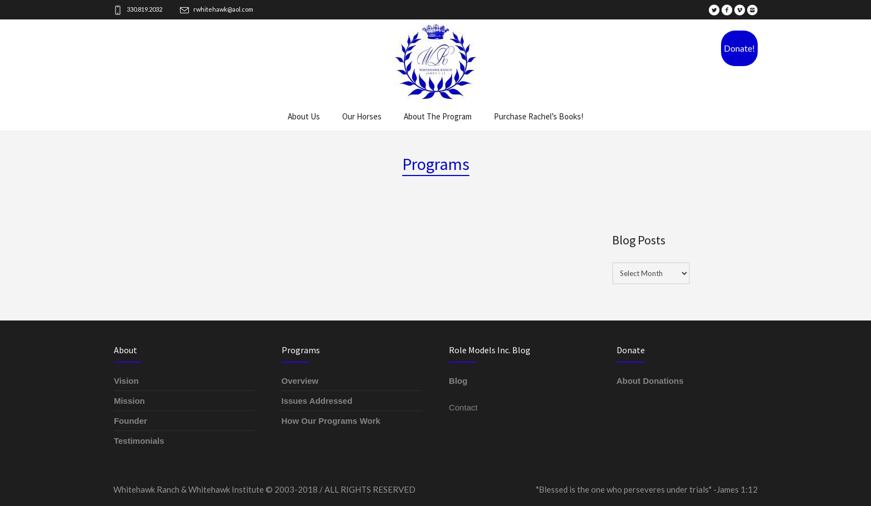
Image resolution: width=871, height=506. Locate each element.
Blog (458, 380)
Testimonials (139, 440)
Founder (130, 420)
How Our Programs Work (331, 420)
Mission (129, 400)
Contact (463, 407)
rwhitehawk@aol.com (223, 9)
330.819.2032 (144, 9)
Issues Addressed (317, 400)
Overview (300, 380)
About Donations (650, 380)
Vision (126, 380)
